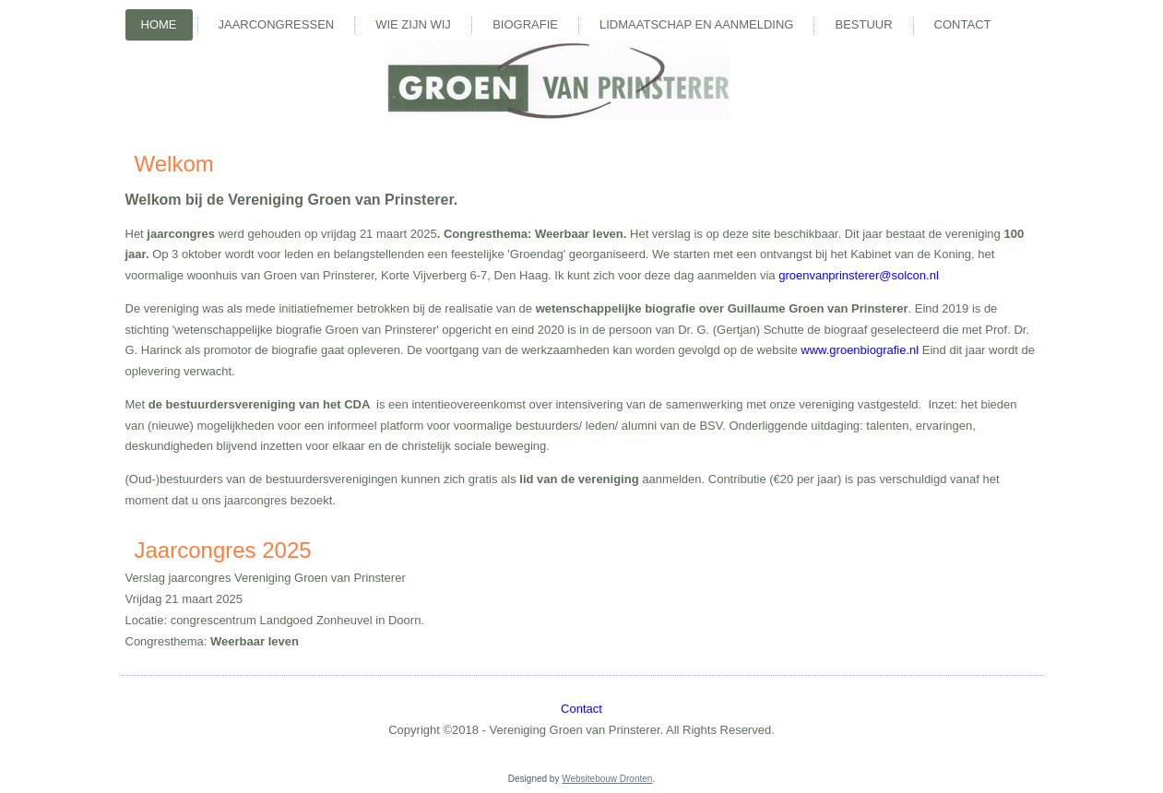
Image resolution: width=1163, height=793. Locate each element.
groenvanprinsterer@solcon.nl (858, 275)
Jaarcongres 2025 (223, 550)
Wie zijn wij (413, 24)
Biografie (525, 24)
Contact (962, 24)
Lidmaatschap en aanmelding (696, 24)
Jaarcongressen (277, 24)
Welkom (174, 163)
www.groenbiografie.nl (860, 350)
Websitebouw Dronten (607, 779)
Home (159, 24)
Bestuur (863, 24)
